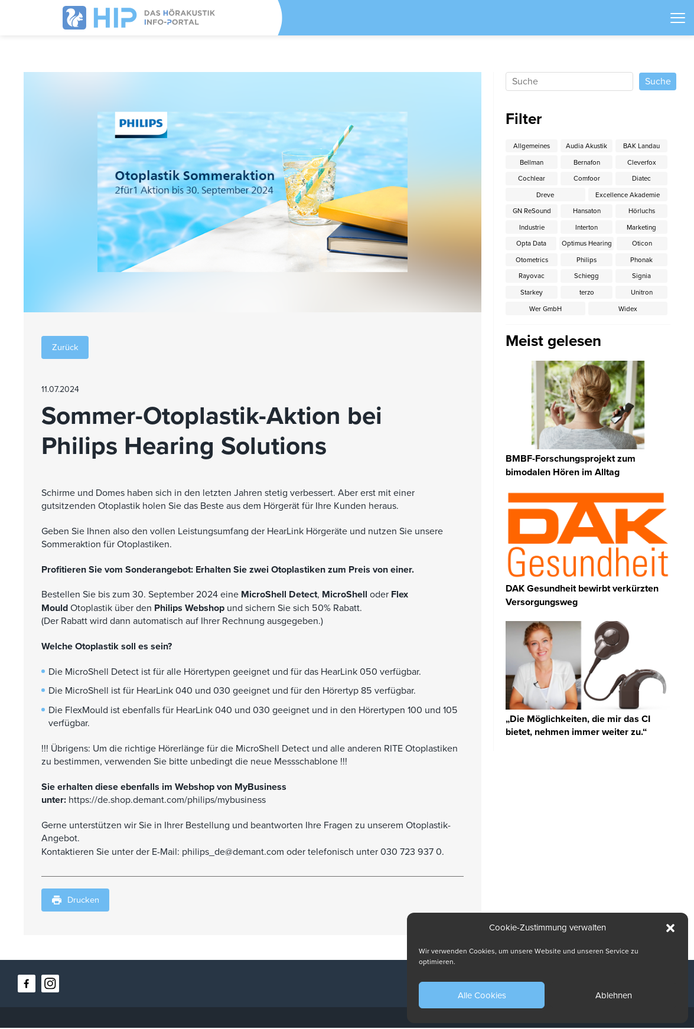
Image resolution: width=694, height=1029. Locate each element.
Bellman (532, 162)
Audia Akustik (586, 145)
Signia (532, 297)
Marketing (641, 230)
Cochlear (531, 178)
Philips (641, 263)
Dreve (545, 195)
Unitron (531, 315)
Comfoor (586, 178)
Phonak (531, 280)
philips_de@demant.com (233, 852)
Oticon (531, 263)
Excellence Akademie (628, 195)
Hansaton (586, 212)
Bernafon (586, 162)
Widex (641, 315)
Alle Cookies (482, 995)
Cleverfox (642, 162)
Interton (586, 230)
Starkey (586, 297)
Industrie (531, 230)
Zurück (67, 347)
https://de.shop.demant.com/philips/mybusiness (167, 800)
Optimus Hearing (628, 247)
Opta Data (545, 247)
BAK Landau (642, 145)
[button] (670, 928)
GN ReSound (531, 212)
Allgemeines (531, 145)
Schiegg (641, 280)
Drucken (78, 901)
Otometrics (586, 263)
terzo (641, 297)
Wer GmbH (586, 315)
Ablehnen (613, 995)
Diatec (641, 178)
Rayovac (586, 280)
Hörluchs (641, 212)
